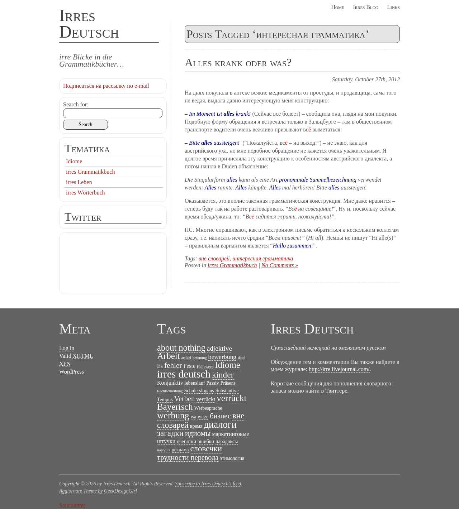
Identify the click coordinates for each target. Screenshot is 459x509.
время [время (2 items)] (196, 426)
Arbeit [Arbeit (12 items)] (168, 356)
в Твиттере (334, 391)
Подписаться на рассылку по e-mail (106, 86)
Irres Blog (365, 7)
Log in (66, 348)
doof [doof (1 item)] (241, 358)
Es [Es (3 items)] (160, 366)
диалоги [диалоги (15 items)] (220, 424)
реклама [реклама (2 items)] (180, 449)
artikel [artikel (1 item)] (186, 358)
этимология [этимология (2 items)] (232, 458)
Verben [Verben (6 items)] (184, 399)
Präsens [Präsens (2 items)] (228, 383)
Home (337, 7)
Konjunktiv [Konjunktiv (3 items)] (170, 383)
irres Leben (79, 182)
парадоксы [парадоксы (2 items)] (227, 441)
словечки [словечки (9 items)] (206, 448)
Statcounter (72, 505)
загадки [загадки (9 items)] (170, 433)
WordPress (71, 372)
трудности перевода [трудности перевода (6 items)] (187, 457)
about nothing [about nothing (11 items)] (181, 347)
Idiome (74, 161)
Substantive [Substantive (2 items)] (227, 390)
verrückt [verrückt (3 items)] (205, 399)
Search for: (76, 104)
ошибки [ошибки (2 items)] (206, 441)
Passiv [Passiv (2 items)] (212, 383)
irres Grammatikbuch (232, 265)
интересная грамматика (262, 258)
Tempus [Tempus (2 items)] (165, 399)
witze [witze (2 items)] (203, 416)
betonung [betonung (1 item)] (200, 358)
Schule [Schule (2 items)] (191, 390)
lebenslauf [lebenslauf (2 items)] (195, 383)
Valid (76, 356)
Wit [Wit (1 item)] (194, 417)
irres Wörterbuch (85, 192)
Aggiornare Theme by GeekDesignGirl (98, 491)
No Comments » (279, 265)
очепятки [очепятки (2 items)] (186, 441)
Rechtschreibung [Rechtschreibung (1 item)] (170, 391)
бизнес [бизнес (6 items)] (220, 416)
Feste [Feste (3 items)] (189, 366)
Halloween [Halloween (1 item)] (205, 367)
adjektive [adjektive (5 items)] (219, 348)
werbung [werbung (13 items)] (173, 415)
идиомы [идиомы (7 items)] (197, 433)
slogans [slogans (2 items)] (206, 390)
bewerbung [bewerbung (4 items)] (222, 356)
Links (393, 7)
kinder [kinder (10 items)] (223, 374)
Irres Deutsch (89, 23)
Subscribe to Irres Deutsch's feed (208, 483)
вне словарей (214, 258)
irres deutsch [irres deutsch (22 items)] (183, 374)
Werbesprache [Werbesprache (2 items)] (208, 408)
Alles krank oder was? (238, 62)
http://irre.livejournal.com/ (339, 369)
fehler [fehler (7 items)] (173, 365)
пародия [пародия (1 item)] (163, 450)
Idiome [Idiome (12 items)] (227, 365)
